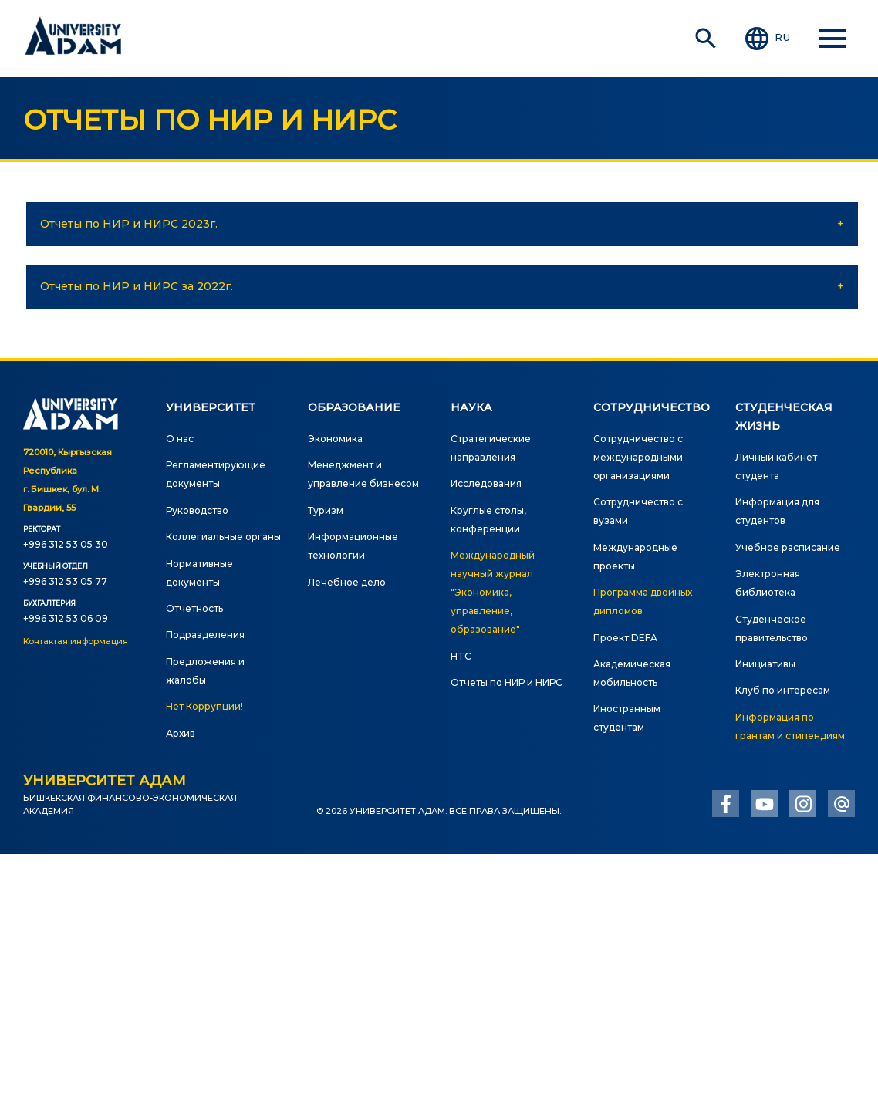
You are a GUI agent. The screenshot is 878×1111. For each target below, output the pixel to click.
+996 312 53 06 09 (65, 618)
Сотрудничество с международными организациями (638, 457)
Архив (180, 733)
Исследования (486, 483)
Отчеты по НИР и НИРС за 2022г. (136, 286)
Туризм (325, 510)
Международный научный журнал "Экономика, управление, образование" (493, 592)
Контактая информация (75, 641)
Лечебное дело (347, 582)
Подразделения (205, 634)
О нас (180, 438)
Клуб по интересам (782, 690)
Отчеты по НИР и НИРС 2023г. (129, 224)
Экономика (335, 438)
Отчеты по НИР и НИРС (506, 682)
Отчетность (194, 608)
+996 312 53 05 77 (65, 581)
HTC (461, 656)
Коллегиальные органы (223, 536)
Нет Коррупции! (204, 706)
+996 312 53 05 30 (65, 544)
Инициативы (765, 664)
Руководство (197, 510)
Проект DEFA (625, 637)
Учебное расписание (787, 547)
